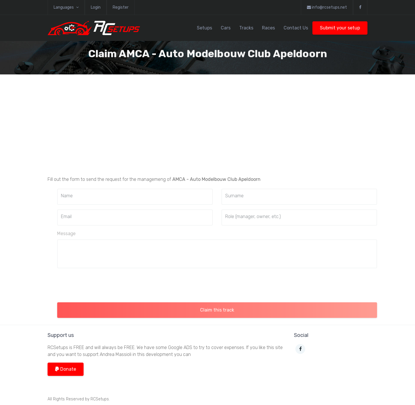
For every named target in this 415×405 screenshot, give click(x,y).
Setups (204, 28)
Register (121, 7)
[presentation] (110, 284)
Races (268, 28)
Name (76, 195)
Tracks (246, 28)
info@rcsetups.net (327, 7)
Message (75, 233)
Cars (226, 28)
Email (75, 216)
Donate (65, 369)
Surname (243, 195)
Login (96, 7)
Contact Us (296, 28)
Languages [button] (66, 7)
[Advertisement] (207, 128)
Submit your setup (340, 28)
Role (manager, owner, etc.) (262, 216)
